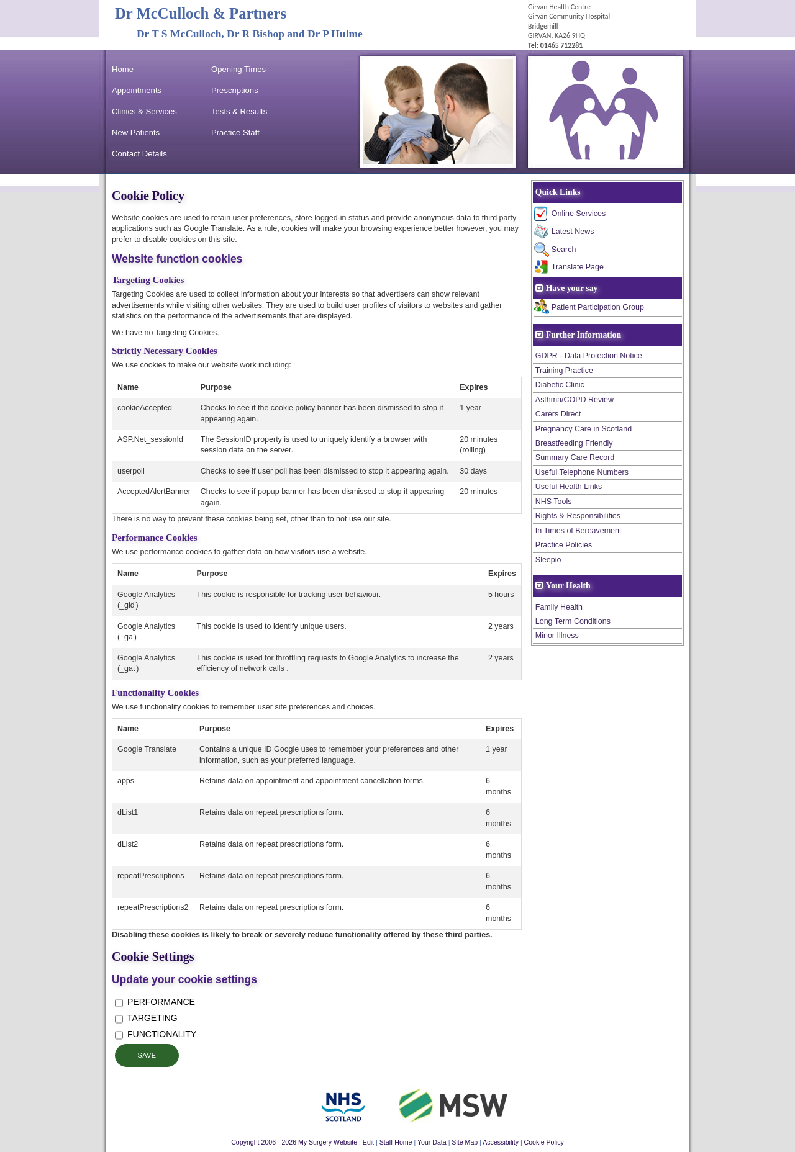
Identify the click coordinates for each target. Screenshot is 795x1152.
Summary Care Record (575, 457)
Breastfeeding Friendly (574, 443)
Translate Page (578, 267)
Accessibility (501, 1142)
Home (123, 69)
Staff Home (395, 1142)
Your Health (568, 585)
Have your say (572, 288)
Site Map (465, 1142)
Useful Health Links (568, 486)
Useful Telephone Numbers (582, 472)
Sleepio (548, 560)
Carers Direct (558, 414)
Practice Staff (235, 132)
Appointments (136, 90)
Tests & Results (239, 111)
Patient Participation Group (598, 307)
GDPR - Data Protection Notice (588, 355)
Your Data (432, 1142)
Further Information (583, 335)
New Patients (136, 132)
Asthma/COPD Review (574, 399)
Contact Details (139, 153)
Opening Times (238, 69)
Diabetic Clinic (559, 384)
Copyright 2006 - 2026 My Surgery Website (294, 1142)
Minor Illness (557, 635)
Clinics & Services (144, 111)
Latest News (573, 231)
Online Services (579, 213)
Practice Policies (563, 545)
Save (146, 1055)
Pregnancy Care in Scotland (583, 429)
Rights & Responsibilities (577, 515)
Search (564, 249)
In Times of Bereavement (578, 530)
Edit (368, 1142)
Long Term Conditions (573, 621)
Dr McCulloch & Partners (200, 13)
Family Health (559, 607)
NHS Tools (553, 501)
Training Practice (564, 370)
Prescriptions (234, 90)
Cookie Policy (544, 1142)
